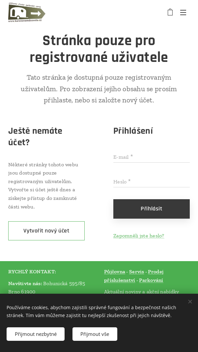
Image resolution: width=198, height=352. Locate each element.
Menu (183, 12)
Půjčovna (114, 271)
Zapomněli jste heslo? (138, 235)
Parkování (151, 280)
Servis (136, 271)
